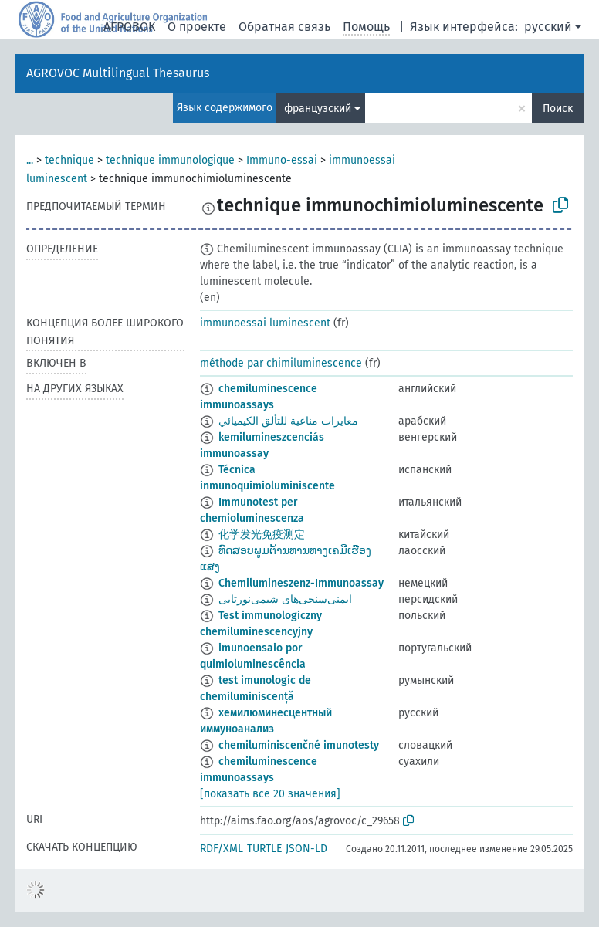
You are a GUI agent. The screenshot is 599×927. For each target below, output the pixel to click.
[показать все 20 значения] (270, 793)
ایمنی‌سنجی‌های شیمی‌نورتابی (285, 599)
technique (69, 160)
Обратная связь (284, 26)
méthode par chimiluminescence (281, 363)
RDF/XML (221, 848)
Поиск (558, 108)
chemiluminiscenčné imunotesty (298, 745)
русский (548, 26)
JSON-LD (306, 848)
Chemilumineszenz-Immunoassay (301, 583)
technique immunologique (170, 160)
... (29, 160)
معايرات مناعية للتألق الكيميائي (288, 421)
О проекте (197, 26)
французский (317, 108)
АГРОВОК (129, 26)
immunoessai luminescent (265, 323)
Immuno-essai (281, 160)
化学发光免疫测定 (261, 534)
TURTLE (264, 848)
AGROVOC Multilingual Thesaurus (117, 73)
